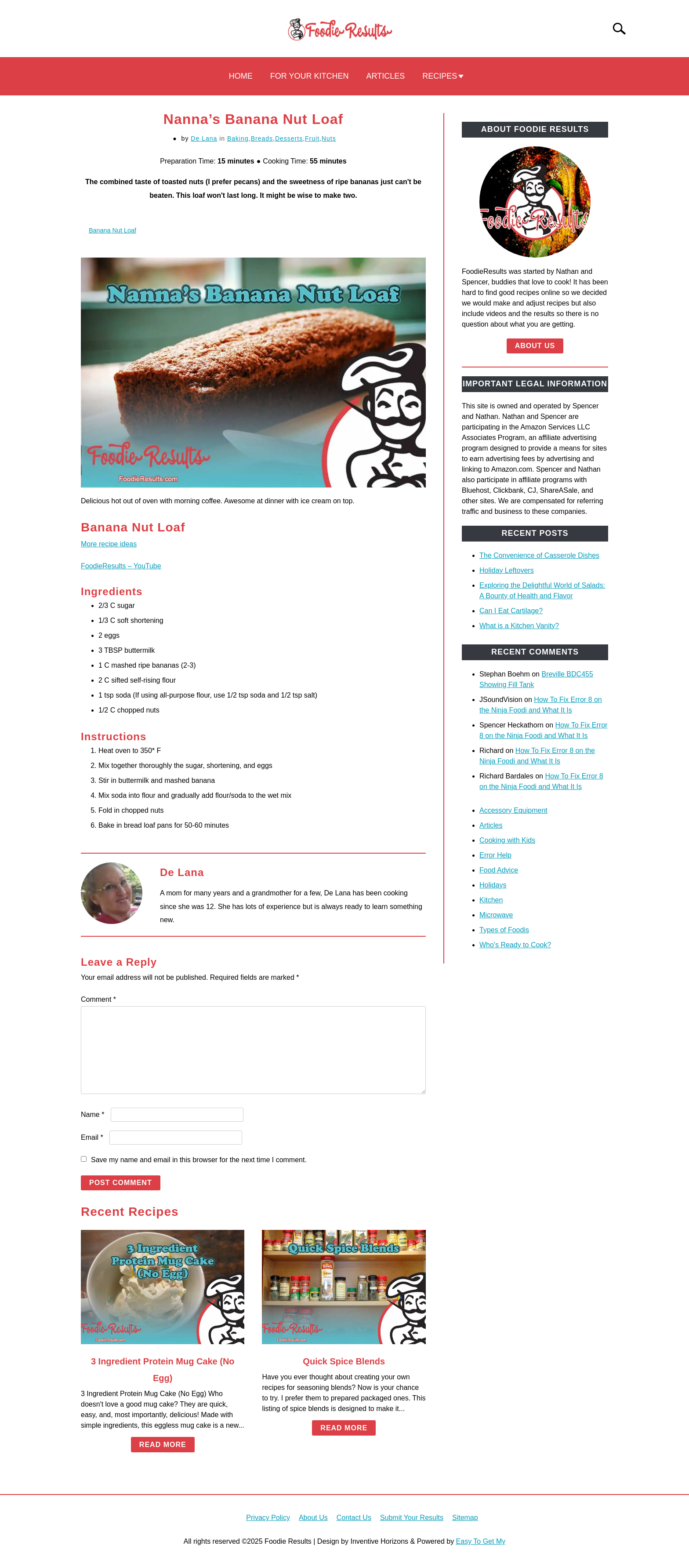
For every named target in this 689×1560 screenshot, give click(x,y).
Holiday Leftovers (506, 570)
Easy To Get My (481, 1541)
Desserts (289, 138)
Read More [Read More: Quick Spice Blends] (343, 1428)
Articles (385, 76)
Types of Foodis (504, 930)
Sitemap (465, 1517)
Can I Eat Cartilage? (511, 611)
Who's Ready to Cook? (515, 945)
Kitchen (491, 900)
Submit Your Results (411, 1517)
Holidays (492, 885)
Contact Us (354, 1517)
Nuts (329, 138)
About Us (535, 345)
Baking (238, 138)
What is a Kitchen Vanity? (519, 625)
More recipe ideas (109, 544)
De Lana (204, 138)
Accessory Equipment (513, 810)
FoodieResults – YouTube (121, 566)
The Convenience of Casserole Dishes (539, 555)
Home (241, 76)
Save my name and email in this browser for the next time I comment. (199, 1160)
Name (92, 1114)
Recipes (439, 76)
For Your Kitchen (309, 76)
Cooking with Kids (507, 840)
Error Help (495, 855)
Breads (262, 138)
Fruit (312, 138)
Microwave (496, 915)
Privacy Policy (268, 1517)
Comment (98, 999)
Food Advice (498, 870)
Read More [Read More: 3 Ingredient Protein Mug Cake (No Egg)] (162, 1444)
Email (92, 1137)
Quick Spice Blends (344, 1361)
